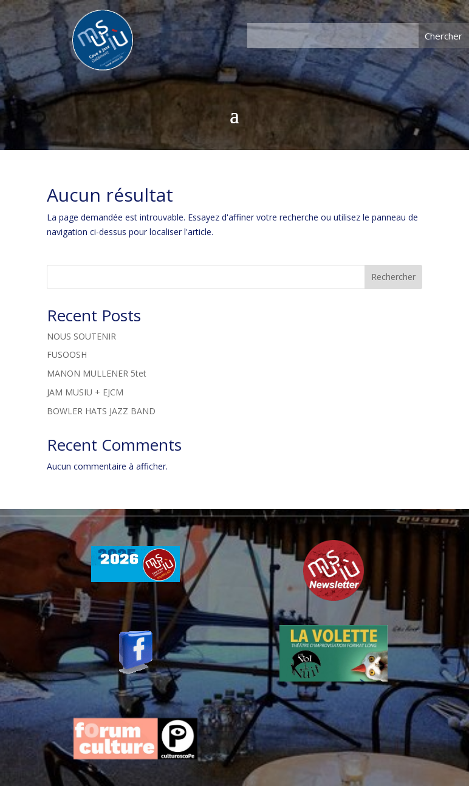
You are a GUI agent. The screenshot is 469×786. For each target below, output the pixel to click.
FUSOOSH (67, 354)
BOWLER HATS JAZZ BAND (101, 411)
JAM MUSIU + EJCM (85, 392)
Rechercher (393, 276)
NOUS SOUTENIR (81, 336)
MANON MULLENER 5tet (96, 373)
